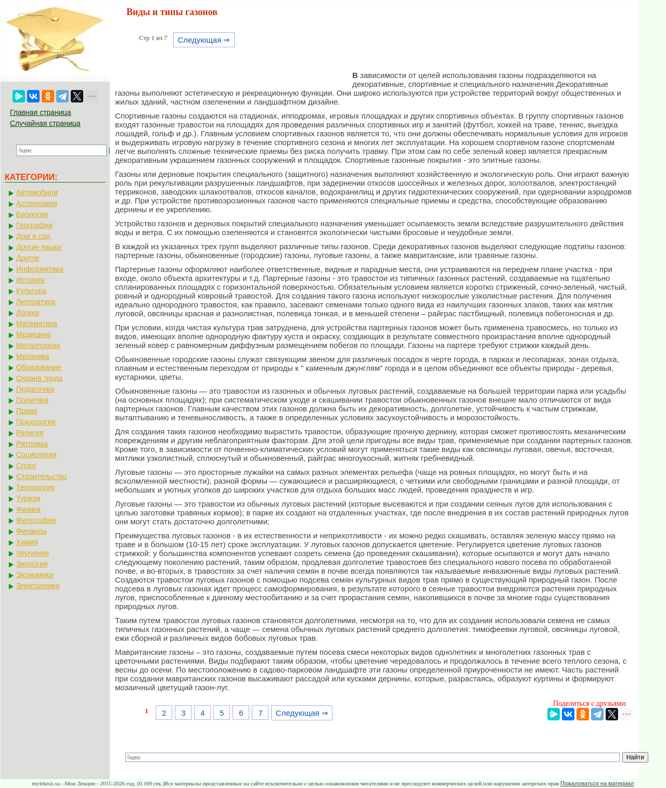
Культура (31, 291)
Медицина (33, 334)
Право (26, 411)
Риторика (32, 444)
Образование (38, 367)
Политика (32, 400)
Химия (27, 542)
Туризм (28, 498)
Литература (35, 302)
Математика (36, 323)
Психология (36, 422)
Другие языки (38, 247)
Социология (36, 454)
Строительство (41, 476)
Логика (27, 312)
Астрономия (36, 203)
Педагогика (35, 389)
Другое (27, 258)
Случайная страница (45, 123)
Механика (32, 356)
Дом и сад (33, 236)
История (30, 280)
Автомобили (37, 192)
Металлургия (38, 345)
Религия (30, 433)
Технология (35, 487)
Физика (28, 509)
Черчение (32, 553)
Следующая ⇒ (203, 39)
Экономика (34, 575)
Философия (36, 520)
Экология (31, 564)
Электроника (38, 586)
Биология (32, 214)
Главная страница (40, 112)
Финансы (31, 531)
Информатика (39, 269)
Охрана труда (39, 378)
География (34, 225)
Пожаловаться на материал (597, 783)
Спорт (26, 465)
